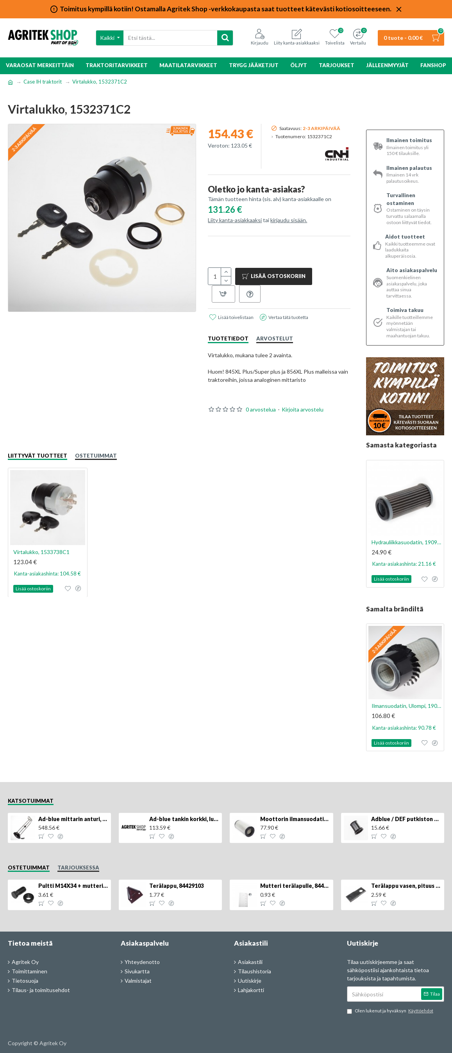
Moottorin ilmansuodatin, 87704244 (295, 819)
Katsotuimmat (31, 801)
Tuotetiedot (228, 338)
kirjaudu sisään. (288, 220)
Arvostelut (274, 338)
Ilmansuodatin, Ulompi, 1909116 (407, 705)
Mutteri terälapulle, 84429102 (295, 885)
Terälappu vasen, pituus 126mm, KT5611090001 (406, 885)
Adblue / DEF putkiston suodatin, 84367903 (406, 819)
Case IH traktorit (42, 81)
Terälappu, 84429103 (176, 885)
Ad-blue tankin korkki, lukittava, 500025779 (184, 819)
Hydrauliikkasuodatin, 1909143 (407, 542)
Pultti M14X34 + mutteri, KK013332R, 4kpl (73, 885)
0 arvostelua (261, 409)
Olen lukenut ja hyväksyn (390, 1011)
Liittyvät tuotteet (37, 456)
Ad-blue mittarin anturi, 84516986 (73, 819)
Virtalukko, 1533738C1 (41, 551)
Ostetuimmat (96, 456)
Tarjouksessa (78, 867)
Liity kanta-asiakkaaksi (235, 220)
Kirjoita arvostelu (302, 409)
